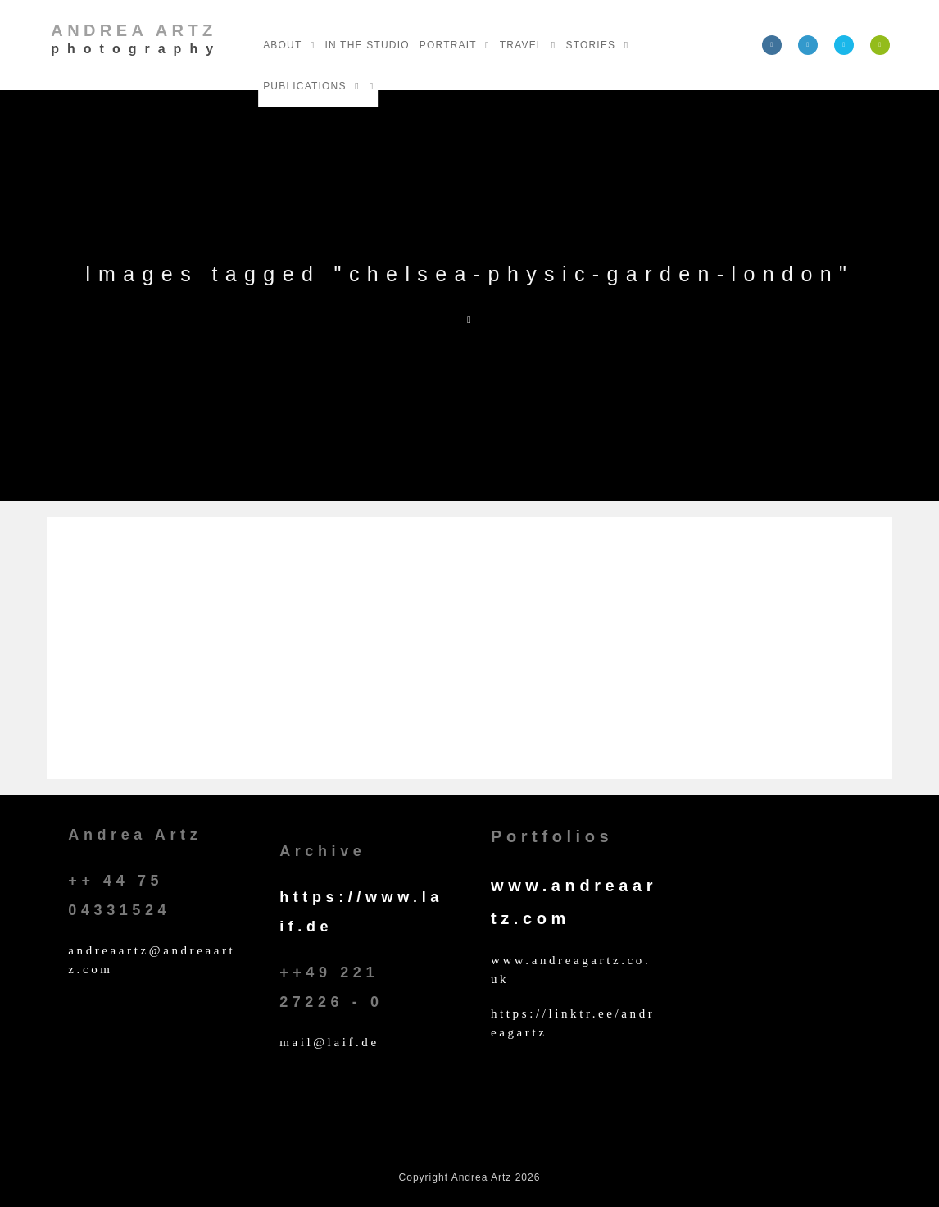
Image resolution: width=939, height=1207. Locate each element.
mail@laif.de (329, 1042)
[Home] (469, 319)
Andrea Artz (136, 38)
